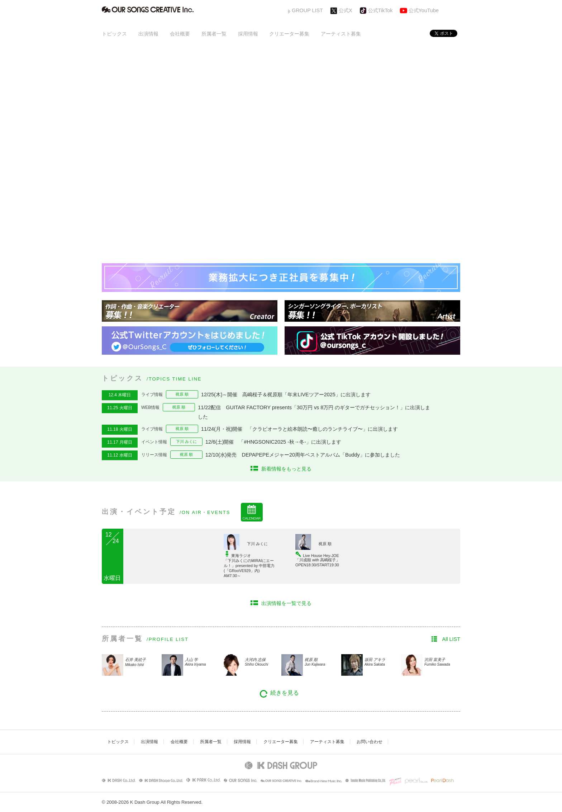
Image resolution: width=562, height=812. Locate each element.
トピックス (114, 34)
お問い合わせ (369, 741)
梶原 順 (182, 394)
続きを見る (284, 693)
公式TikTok (380, 10)
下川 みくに (186, 441)
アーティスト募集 (341, 34)
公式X (345, 10)
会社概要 (180, 34)
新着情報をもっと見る (286, 469)
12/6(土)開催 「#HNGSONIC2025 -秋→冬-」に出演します (273, 442)
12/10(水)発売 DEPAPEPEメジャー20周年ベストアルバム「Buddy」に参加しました (302, 455)
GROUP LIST (307, 10)
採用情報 (248, 34)
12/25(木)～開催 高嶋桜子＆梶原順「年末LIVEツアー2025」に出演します (286, 394)
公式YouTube (424, 10)
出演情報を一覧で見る (286, 603)
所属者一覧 (214, 34)
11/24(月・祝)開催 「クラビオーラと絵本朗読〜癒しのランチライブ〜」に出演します (302, 429)
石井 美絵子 (142, 662)
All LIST (451, 639)
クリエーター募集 (289, 34)
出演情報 (148, 34)
